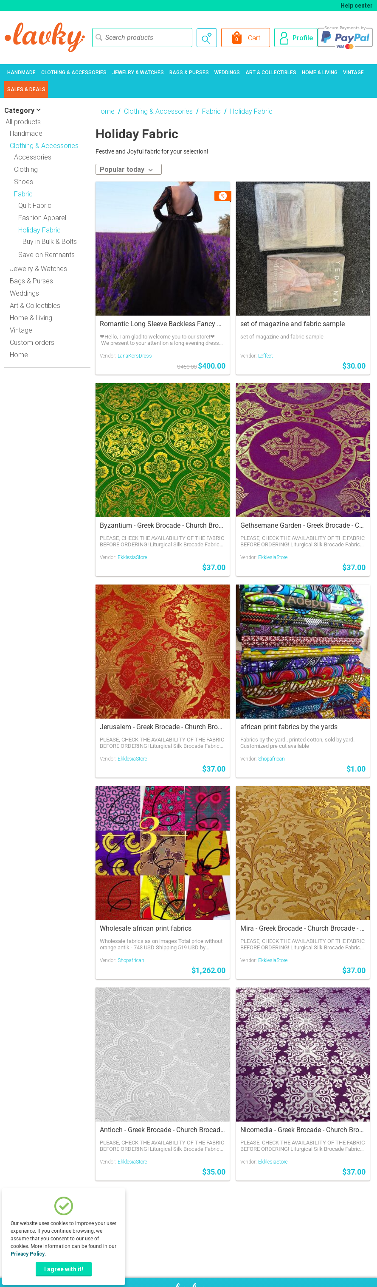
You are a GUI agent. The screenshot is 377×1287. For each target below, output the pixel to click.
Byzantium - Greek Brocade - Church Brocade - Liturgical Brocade (162, 525)
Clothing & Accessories (74, 73)
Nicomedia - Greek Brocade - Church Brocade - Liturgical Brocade (303, 1130)
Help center (356, 5)
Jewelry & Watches (138, 73)
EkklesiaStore (132, 557)
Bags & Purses (189, 73)
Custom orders (32, 343)
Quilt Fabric (34, 205)
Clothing (26, 169)
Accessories (32, 157)
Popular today (126, 169)
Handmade (21, 73)
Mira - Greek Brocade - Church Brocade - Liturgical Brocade (303, 928)
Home (19, 355)
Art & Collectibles (270, 73)
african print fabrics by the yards (289, 727)
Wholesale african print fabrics (145, 928)
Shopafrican (271, 759)
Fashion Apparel (42, 218)
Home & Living (320, 73)
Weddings (227, 73)
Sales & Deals (26, 89)
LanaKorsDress (135, 356)
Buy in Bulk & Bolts (50, 242)
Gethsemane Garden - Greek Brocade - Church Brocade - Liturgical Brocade (303, 525)
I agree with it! (63, 1269)
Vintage (353, 73)
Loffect (265, 356)
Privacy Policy (28, 1254)
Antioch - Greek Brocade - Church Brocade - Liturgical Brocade (162, 1130)
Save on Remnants (46, 255)
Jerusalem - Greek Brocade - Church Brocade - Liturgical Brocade (162, 727)
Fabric (211, 111)
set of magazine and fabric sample (292, 324)
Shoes (23, 182)
